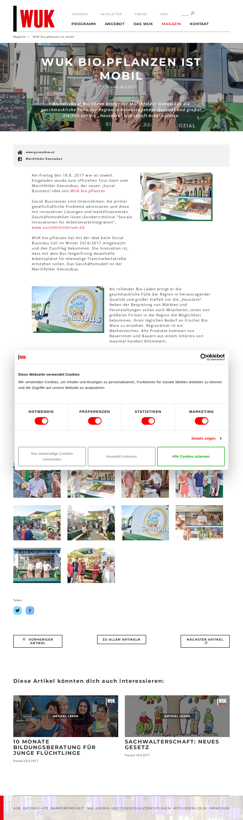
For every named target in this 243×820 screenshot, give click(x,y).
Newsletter (111, 14)
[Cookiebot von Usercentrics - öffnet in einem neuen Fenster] (204, 357)
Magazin (171, 24)
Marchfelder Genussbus (44, 159)
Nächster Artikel (205, 641)
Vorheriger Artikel (38, 641)
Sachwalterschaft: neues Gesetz (172, 744)
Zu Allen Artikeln (121, 639)
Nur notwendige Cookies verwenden (52, 456)
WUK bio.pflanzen (87, 190)
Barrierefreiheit (67, 808)
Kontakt (199, 24)
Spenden (80, 14)
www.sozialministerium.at (57, 227)
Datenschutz (35, 808)
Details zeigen (203, 438)
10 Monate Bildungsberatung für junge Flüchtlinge (54, 747)
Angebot (115, 24)
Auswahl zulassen (121, 456)
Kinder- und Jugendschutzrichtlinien (133, 808)
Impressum (219, 808)
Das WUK (143, 24)
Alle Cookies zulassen (191, 456)
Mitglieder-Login (190, 808)
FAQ (89, 808)
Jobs (164, 14)
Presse (141, 14)
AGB (17, 808)
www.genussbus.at (40, 152)
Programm (83, 24)
